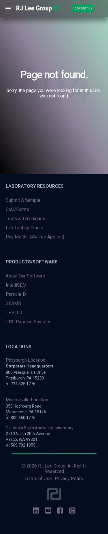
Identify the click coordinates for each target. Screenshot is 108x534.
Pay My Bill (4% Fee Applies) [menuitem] (35, 237)
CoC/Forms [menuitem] (17, 209)
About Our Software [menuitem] (25, 276)
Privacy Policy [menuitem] (69, 478)
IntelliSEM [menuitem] (16, 285)
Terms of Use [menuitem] (38, 478)
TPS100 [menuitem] (14, 312)
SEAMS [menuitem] (13, 303)
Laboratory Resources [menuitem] (35, 186)
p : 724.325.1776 (20, 384)
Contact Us (83, 8)
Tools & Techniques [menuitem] (25, 218)
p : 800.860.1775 (20, 417)
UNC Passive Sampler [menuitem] (28, 321)
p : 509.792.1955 (20, 445)
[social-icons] (36, 511)
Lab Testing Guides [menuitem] (25, 227)
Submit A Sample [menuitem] (23, 200)
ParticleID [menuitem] (16, 294)
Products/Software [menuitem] (31, 262)
